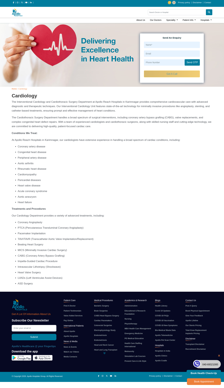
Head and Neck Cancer (104, 345)
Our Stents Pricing (194, 325)
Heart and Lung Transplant (105, 350)
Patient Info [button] (188, 20)
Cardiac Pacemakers (103, 320)
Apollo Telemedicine (164, 335)
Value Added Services (73, 316)
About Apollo (69, 331)
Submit (34, 337)
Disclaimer (197, 2)
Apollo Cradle (161, 361)
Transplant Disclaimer (195, 344)
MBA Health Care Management (138, 329)
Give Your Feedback (194, 316)
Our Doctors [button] (155, 20)
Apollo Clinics (161, 356)
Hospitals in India (162, 351)
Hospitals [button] (205, 20)
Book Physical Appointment (198, 311)
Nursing (128, 319)
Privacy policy (184, 2)
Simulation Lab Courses (135, 356)
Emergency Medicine (134, 333)
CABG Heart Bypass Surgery (106, 316)
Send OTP (192, 62)
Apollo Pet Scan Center (165, 340)
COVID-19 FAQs (162, 316)
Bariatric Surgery (101, 306)
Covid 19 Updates (162, 311)
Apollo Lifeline (192, 320)
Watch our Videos (71, 352)
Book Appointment (204, 381)
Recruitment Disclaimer (196, 349)
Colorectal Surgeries (103, 325)
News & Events (70, 347)
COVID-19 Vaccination (164, 320)
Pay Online (68, 320)
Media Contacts (70, 357)
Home (14, 89)
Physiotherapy (131, 324)
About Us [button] (140, 20)
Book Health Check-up (204, 373)
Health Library (161, 306)
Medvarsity (129, 351)
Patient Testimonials (72, 311)
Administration (131, 306)
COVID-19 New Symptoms (166, 325)
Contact (207, 2)
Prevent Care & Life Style (135, 361)
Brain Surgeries (101, 311)
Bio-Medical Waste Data (165, 330)
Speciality (171, 20)
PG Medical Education (134, 338)
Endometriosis (100, 335)
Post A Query (191, 306)
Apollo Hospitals (71, 336)
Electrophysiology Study (104, 330)
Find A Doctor (70, 306)
